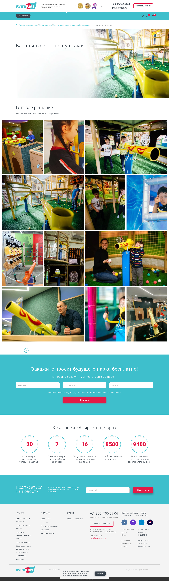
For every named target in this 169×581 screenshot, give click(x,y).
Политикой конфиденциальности (76, 575)
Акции (104, 16)
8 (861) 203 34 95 (143, 541)
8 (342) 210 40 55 (143, 535)
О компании (115, 16)
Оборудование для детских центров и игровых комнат (23, 549)
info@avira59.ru (119, 7)
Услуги (85, 16)
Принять (100, 573)
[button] (75, 6)
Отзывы (94, 16)
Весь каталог (21, 559)
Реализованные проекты (50, 16)
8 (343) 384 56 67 (143, 543)
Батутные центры (23, 542)
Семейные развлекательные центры (23, 535)
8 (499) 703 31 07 (143, 532)
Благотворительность (50, 526)
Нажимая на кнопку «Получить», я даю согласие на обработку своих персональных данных (84, 393)
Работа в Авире (47, 533)
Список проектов (45, 25)
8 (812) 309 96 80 (143, 530)
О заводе (45, 513)
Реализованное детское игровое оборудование (71, 25)
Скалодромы (21, 556)
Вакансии (45, 530)
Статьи (70, 513)
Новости (44, 522)
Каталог (24, 16)
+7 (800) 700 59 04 (121, 4)
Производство (71, 16)
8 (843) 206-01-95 (143, 546)
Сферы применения (75, 519)
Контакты (128, 16)
